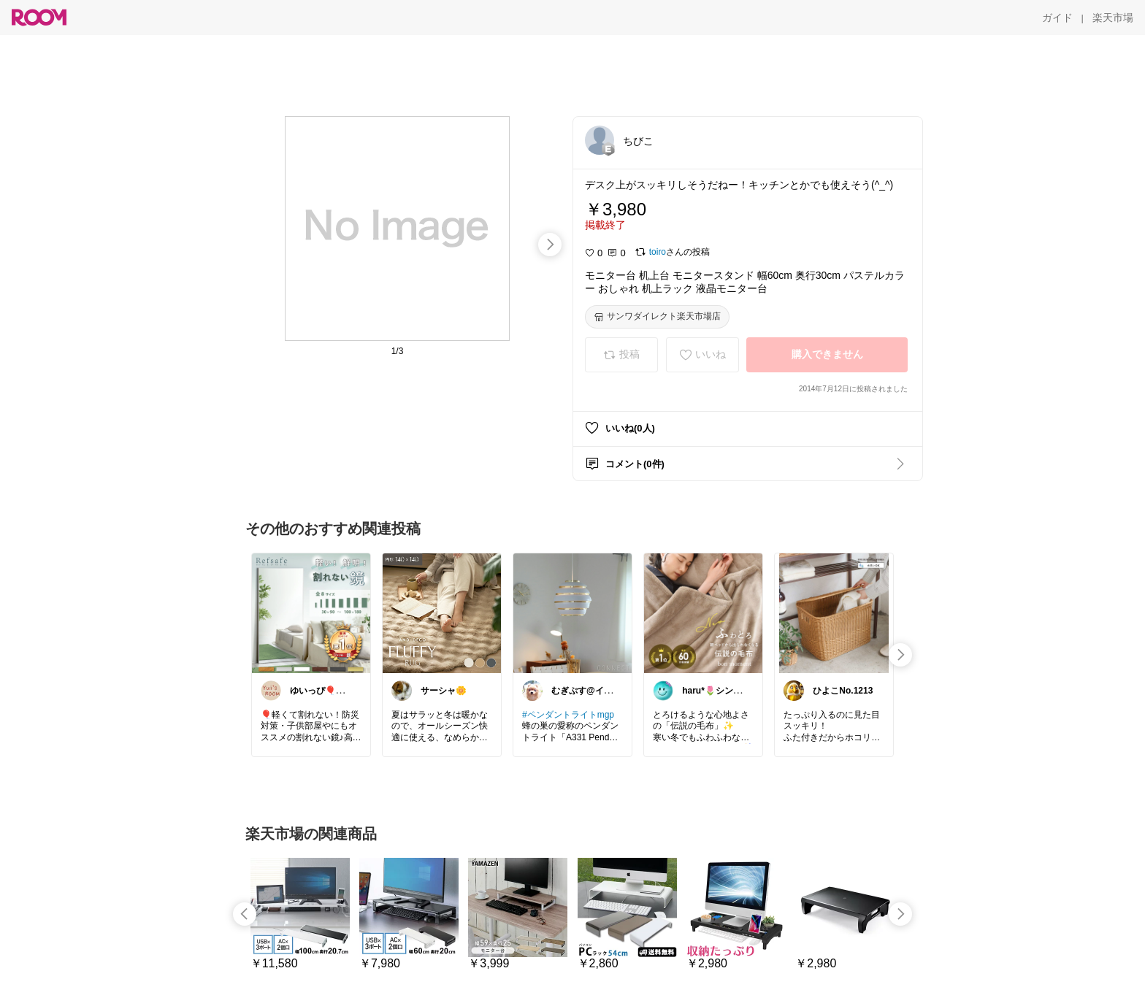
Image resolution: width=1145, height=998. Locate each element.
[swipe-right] (550, 244)
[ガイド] (1057, 17)
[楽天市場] (1112, 17)
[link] (311, 612)
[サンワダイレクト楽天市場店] (657, 317)
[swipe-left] (244, 914)
